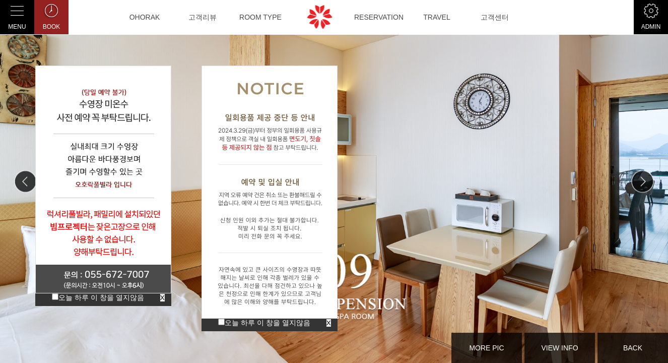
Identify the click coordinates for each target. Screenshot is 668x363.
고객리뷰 (202, 17)
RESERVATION (379, 17)
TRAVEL (436, 17)
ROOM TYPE (260, 17)
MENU (17, 15)
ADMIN (651, 15)
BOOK (51, 15)
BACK (632, 348)
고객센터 (495, 17)
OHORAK (144, 17)
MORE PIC (486, 348)
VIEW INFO (559, 348)
